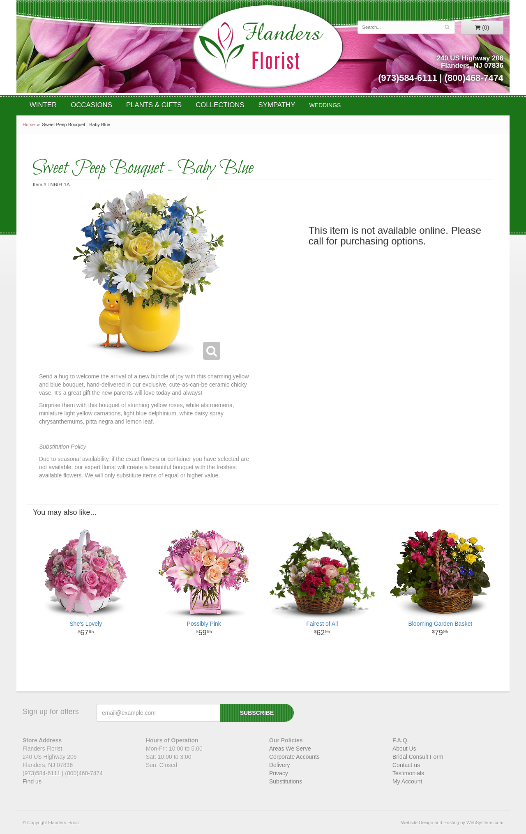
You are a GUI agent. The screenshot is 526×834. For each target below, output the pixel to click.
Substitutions (285, 781)
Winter (43, 105)
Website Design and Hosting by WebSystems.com (452, 822)
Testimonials (408, 773)
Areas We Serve (290, 748)
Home (29, 124)
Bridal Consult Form (417, 756)
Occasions (91, 105)
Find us (32, 781)
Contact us (406, 765)
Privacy (278, 773)
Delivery (279, 765)
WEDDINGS (325, 105)
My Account (407, 781)
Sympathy (276, 105)
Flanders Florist (267, 46)
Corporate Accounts (294, 756)
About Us (404, 748)
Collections (220, 105)
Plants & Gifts (154, 105)
